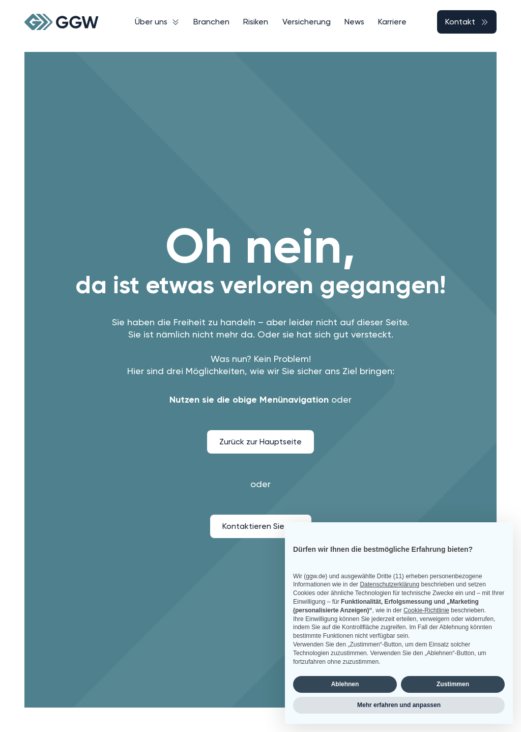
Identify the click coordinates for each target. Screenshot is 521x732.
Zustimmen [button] (453, 684)
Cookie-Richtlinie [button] (426, 610)
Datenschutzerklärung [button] (389, 584)
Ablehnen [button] (345, 684)
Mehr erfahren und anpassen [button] (399, 705)
